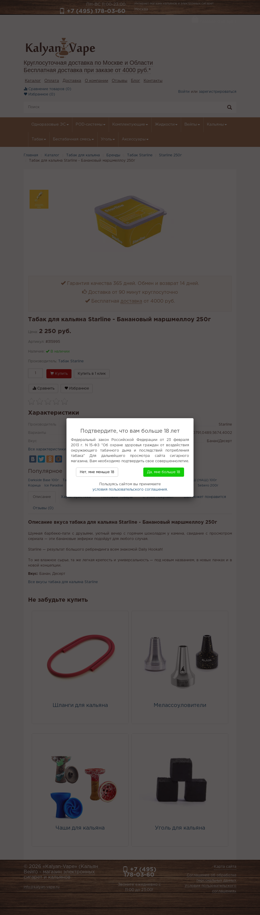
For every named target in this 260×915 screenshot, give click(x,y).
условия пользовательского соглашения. (130, 489)
